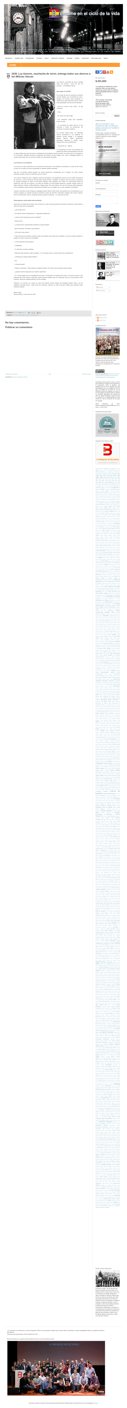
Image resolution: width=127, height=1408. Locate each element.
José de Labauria (113, 858)
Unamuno (98, 1183)
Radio (110, 1096)
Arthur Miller (98, 561)
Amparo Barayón (116, 518)
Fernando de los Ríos (110, 742)
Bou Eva (100, 603)
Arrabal (104, 559)
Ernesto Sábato (112, 722)
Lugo (105, 951)
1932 (100, 475)
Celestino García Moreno (101, 645)
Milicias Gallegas (99, 1037)
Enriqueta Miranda (115, 718)
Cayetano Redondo (108, 643)
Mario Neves (98, 1009)
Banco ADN (107, 572)
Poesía (117, 1084)
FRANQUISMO (30, 58)
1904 (107, 470)
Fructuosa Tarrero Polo (104, 765)
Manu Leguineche (110, 965)
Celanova (118, 643)
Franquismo (99, 763)
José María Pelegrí (115, 876)
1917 (110, 472)
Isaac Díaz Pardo (113, 819)
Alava (118, 496)
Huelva (97, 809)
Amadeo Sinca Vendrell (109, 514)
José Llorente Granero (107, 867)
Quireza (106, 1096)
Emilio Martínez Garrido (115, 711)
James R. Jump (116, 828)
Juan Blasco (112, 896)
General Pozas (101, 777)
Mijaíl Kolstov (108, 1035)
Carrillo (109, 634)
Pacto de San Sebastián (108, 1061)
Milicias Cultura (116, 1035)
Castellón (112, 639)
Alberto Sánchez (101, 499)
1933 (104, 475)
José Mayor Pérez (102, 879)
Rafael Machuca (107, 1101)
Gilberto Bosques (104, 783)
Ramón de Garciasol (107, 1106)
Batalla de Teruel (104, 581)
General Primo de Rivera (110, 777)
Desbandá (117, 680)
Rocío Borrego (110, 1135)
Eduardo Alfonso (111, 694)
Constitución (98, 668)
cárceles (105, 616)
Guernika (105, 791)
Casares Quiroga (112, 636)
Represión (102, 1122)
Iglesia (97, 812)
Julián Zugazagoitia (112, 922)
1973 (106, 484)
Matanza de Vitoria (105, 1016)
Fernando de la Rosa (100, 742)
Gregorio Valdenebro (115, 789)
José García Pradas (103, 864)
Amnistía (103, 518)
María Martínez (105, 999)
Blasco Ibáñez (104, 593)
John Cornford (108, 845)
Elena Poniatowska (108, 704)
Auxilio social (98, 569)
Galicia (117, 770)
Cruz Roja (106, 675)
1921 (119, 472)
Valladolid (103, 1186)
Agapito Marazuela (113, 492)
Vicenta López (106, 1190)
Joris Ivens (105, 848)
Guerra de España (19, 315)
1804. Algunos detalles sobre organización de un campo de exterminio (112, 255)
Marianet (113, 1006)
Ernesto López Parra (104, 722)
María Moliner (113, 999)
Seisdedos (102, 1154)
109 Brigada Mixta (99, 468)
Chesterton (113, 650)
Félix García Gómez (108, 735)
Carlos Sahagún (105, 620)
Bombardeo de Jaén (101, 598)
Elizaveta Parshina (116, 706)
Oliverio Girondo (113, 1054)
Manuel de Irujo (116, 970)
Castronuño (112, 641)
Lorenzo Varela (109, 948)
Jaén (119, 824)
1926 (107, 473)
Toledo (114, 1174)
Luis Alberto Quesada (112, 951)
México (118, 1028)
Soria (97, 1161)
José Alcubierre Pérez (112, 850)
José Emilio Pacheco (103, 860)
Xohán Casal (98, 1205)
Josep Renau (109, 893)
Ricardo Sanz (107, 1132)
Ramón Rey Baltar (100, 1113)
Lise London (117, 944)
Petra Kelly (105, 1078)
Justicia (114, 923)
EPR (97, 722)
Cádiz (97, 608)
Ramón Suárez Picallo (107, 1115)
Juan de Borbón (104, 899)
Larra (114, 930)
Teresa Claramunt (106, 1169)
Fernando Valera (116, 744)
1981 (102, 485)
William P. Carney (111, 1204)
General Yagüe (108, 780)
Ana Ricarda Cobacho (101, 523)
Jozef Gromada (113, 894)
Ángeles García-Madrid (114, 537)
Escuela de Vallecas (105, 723)
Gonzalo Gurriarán (112, 785)
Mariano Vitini (104, 1008)
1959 (115, 480)
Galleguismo (99, 772)
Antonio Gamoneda (100, 547)
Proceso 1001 (111, 1091)
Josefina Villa (113, 891)
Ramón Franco (116, 1106)
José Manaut (113, 872)
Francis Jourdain (102, 751)
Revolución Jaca (100, 1128)
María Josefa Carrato (111, 996)
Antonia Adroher (108, 542)
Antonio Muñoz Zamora (111, 550)
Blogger (96, 1403)
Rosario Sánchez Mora (101, 1144)
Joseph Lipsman (116, 893)
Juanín (109, 915)
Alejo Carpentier (116, 502)
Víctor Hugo (104, 1197)
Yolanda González (112, 1205)
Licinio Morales (99, 944)
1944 (118, 477)
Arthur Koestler (109, 559)
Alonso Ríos (117, 511)
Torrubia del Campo (115, 1178)
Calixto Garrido (102, 608)
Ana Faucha (105, 520)
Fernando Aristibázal (115, 740)
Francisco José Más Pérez (104, 758)
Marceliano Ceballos (107, 982)
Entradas (100, 287)
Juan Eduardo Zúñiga (105, 901)
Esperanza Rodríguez (115, 723)
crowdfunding (116, 674)
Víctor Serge (100, 1198)
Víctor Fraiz (98, 1197)
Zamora (118, 1205)
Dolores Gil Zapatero (104, 689)
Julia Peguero (107, 918)
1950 (112, 479)
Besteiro (108, 590)
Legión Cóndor (104, 932)
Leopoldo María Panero (110, 937)
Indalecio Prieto (110, 817)
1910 (119, 470)
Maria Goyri (102, 994)
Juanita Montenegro (115, 915)
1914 (105, 472)
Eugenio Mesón (107, 725)
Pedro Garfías (109, 1070)
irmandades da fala (101, 819)
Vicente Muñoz (116, 1193)
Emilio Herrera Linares (103, 711)
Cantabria (102, 614)
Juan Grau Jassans (108, 906)
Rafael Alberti (105, 1098)
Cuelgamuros (99, 677)
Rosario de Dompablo (114, 1142)
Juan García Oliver (108, 903)
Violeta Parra (114, 1200)
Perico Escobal (99, 1078)
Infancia (118, 818)
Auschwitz (117, 567)
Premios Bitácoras (116, 1087)
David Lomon (109, 679)
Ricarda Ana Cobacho (106, 1130)
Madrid (33, 315)
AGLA (118, 492)
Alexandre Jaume (109, 504)
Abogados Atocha (115, 489)
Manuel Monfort (103, 975)
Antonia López (107, 544)
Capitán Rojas (116, 614)
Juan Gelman (116, 903)
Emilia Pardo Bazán (104, 710)
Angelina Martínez (108, 538)
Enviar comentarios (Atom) (20, 377)
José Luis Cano (101, 869)
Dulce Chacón (116, 692)
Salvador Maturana (115, 1147)
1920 (116, 472)
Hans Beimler (114, 797)
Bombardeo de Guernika (113, 596)
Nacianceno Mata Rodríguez (113, 1042)
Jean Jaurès (98, 831)
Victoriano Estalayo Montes (102, 1200)
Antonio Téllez (99, 555)
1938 (97, 477)
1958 (112, 480)
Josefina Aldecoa (116, 887)
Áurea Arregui (112, 564)
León (118, 932)
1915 (108, 472)
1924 (102, 473)
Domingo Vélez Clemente (101, 691)
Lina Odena (105, 944)
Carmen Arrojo (116, 622)
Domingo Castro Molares (114, 689)
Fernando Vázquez (100, 746)
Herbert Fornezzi (106, 800)
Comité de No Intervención (106, 660)
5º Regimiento (115, 487)
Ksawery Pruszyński (113, 925)
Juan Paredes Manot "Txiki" (106, 910)
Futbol (97, 766)
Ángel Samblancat (104, 533)
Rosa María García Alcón (102, 1142)
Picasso (104, 1080)
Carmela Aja (101, 622)
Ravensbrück (108, 1118)
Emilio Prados (100, 713)
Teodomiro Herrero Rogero (105, 1168)
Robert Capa (103, 1133)
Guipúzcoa (102, 795)
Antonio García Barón (110, 547)
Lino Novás (111, 944)
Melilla (109, 1025)
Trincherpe (105, 1180)
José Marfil (117, 874)
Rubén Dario (111, 1144)
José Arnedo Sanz (107, 853)
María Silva (107, 1003)
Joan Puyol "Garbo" (104, 838)
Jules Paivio (101, 918)
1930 (118, 473)
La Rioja (107, 928)
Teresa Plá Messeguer (108, 1171)
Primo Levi (105, 1091)
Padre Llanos (117, 1061)
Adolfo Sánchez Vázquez (102, 492)
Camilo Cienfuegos (116, 608)
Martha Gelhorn (113, 1009)
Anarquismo (116, 523)
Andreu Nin (105, 528)
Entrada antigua (86, 374)
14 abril (106, 468)
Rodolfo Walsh (99, 1137)
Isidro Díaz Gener (105, 823)
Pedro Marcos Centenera (104, 1071)
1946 (100, 479)
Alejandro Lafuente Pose (105, 502)
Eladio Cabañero (116, 701)
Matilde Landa (105, 1020)
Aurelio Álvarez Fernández (102, 566)
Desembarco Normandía (101, 682)
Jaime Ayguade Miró (100, 826)
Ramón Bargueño (99, 1106)
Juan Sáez (112, 913)
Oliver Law (106, 1054)
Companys (117, 660)
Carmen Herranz (103, 629)
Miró (114, 1037)
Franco (110, 761)
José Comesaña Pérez (104, 858)
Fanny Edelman (110, 730)
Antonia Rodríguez (115, 544)
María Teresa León (101, 1004)
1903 (105, 470)
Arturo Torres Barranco (114, 562)
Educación (104, 699)
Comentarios (101, 290)
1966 (110, 482)
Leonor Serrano (116, 934)
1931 (97, 475)
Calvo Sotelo (108, 608)
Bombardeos (108, 602)
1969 (118, 482)
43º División (107, 487)
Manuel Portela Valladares (114, 977)
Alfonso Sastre (99, 508)
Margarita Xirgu (113, 987)
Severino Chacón (109, 1154)
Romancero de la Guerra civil (107, 1139)
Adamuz (107, 491)
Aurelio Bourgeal (112, 566)
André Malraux (116, 526)
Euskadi (118, 727)
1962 (99, 482)
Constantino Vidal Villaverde (113, 667)
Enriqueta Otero (99, 720)
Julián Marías (116, 920)
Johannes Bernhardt (100, 845)
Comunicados (105, 662)
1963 (102, 482)
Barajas (112, 572)
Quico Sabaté (116, 1094)
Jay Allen (118, 829)
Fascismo (117, 730)
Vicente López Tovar (106, 1193)
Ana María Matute (100, 521)
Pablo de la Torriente (102, 1059)
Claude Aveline (99, 655)
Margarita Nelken (111, 986)
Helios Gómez (110, 798)
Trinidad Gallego (111, 1180)
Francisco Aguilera (103, 752)
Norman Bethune (111, 1051)
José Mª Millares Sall (112, 870)
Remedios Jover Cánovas (111, 1120)
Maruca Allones (102, 1013)
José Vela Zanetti (104, 886)
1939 (101, 477)
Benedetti (106, 586)
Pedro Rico (107, 1073)
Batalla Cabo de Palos (109, 576)
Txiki (106, 1181)
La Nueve (115, 927)
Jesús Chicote (114, 833)
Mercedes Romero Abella (109, 1028)
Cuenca (105, 677)
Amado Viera (102, 516)
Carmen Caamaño (100, 624)
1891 (99, 470)
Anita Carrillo (117, 538)
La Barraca (103, 927)
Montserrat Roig (99, 1040)
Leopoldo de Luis (100, 937)
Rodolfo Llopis (116, 1135)
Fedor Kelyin (110, 734)
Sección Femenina (106, 1152)
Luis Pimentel (114, 956)
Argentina (100, 557)
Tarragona (117, 1164)
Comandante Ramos (109, 658)
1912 (100, 472)
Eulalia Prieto (98, 727)
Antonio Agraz (99, 545)
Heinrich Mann (102, 798)
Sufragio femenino (106, 1164)
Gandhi (103, 772)
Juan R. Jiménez (100, 912)
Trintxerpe (118, 1180)
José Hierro (98, 867)
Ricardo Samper (99, 1132)
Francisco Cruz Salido (115, 754)
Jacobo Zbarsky (113, 824)
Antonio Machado (100, 550)
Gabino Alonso (103, 317)
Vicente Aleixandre (115, 1190)
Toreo (108, 1178)
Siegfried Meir (103, 1156)
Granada (113, 787)
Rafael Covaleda (105, 1099)
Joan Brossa (107, 836)
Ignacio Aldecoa (105, 812)
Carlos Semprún (113, 620)
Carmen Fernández (106, 627)
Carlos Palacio (116, 619)
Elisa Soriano (98, 706)
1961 (97, 482)
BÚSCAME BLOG (96, 58)
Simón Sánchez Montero (114, 1156)
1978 (97, 485)
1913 (102, 472)
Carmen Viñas (116, 632)
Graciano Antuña (107, 787)
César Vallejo (106, 648)
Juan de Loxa (112, 899)
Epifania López (116, 720)
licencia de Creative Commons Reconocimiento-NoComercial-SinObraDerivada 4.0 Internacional (107, 375)
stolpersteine (99, 1162)
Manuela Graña (99, 982)
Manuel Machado (112, 974)
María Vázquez (112, 1004)
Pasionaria (109, 1064)
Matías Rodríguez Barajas (114, 1018)
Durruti (97, 694)
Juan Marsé (114, 908)
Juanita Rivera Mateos (101, 916)
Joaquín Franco (104, 841)
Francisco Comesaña (105, 754)
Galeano (112, 770)
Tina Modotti (109, 1174)
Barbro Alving (117, 572)
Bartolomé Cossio (111, 574)
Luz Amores (28, 315)
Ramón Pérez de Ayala (114, 1111)
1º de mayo (115, 485)
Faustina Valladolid (100, 732)
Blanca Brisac (105, 591)
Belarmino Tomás (99, 586)
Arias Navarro (106, 557)
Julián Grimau (109, 920)
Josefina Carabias (101, 889)
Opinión (98, 1056)
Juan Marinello (106, 908)
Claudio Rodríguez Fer (109, 655)
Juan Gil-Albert (106, 904)
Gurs (111, 795)
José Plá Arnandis (113, 882)
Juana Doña (105, 915)
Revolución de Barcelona (102, 1127)
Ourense (108, 1058)
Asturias (106, 564)
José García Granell (109, 862)
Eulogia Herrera (105, 727)
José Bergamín (107, 855)
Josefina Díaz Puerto (111, 889)
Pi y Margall (98, 1080)
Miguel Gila (98, 1032)
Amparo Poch (99, 520)
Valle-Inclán (110, 1186)
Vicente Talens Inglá (109, 1195)
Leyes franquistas (110, 940)
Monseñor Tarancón (115, 1039)
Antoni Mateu (101, 542)
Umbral (118, 1181)
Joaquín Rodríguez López (105, 843)
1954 (100, 480)
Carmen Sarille (102, 632)
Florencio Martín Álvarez (101, 747)
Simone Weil (99, 1157)
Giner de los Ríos (112, 783)
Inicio (49, 374)
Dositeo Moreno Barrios (101, 692)
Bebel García (117, 584)
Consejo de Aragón (115, 665)
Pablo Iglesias (112, 1059)
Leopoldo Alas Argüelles (114, 935)
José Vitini (117, 886)
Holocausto (99, 807)
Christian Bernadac (111, 651)
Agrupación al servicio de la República (104, 494)
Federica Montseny (110, 732)
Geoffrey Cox (116, 780)
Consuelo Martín (106, 668)
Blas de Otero (113, 591)
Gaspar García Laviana (115, 772)
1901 (102, 470)
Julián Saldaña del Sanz (101, 922)
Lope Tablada (107, 946)
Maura (104, 1021)
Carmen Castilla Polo (108, 624)
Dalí (96, 679)
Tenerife (114, 1166)
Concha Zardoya (107, 665)
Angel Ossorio (106, 532)
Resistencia (103, 1123)
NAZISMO (69, 58)
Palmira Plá (103, 1063)
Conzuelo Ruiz (99, 670)
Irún (107, 819)
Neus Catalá (113, 1046)
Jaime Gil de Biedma (111, 826)
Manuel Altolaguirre (104, 967)
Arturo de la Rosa (113, 561)
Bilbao (112, 590)
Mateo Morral (114, 1016)
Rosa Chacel (116, 1140)
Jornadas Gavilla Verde (114, 848)
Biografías (98, 591)
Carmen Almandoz (109, 622)
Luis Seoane (99, 960)
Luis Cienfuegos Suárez (106, 953)
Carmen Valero (109, 632)
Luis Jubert (115, 955)
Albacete (97, 497)
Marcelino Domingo (110, 984)
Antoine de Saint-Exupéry (102, 540)
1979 (99, 485)
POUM (103, 1087)
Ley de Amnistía (112, 939)
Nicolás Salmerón (110, 1049)
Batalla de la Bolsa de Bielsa (108, 579)
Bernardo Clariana (107, 588)
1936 (114, 475)
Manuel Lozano (103, 974)
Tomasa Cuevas (99, 1178)
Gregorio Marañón (105, 789)
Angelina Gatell (100, 538)
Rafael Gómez (99, 1101)
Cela (114, 643)
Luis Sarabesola (116, 958)
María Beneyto (107, 989)
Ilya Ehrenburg (112, 816)
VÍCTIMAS (39, 58)
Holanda (118, 805)
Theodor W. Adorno (111, 1173)
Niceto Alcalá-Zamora (111, 1047)
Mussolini (105, 1042)
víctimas (117, 1195)
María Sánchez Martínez (114, 1001)
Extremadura (102, 729)
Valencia (98, 1185)
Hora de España (107, 807)
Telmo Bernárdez (99, 1166)
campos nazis (110, 612)
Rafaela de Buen (116, 1103)
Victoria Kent (107, 1199)
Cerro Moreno (103, 646)
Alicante (115, 509)
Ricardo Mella (116, 1130)
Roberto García (102, 1135)
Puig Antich (110, 1092)
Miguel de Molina (116, 1030)
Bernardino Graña (99, 588)
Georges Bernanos (100, 782)
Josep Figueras (102, 893)
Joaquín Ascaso (99, 840)
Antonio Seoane (116, 554)
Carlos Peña (98, 620)
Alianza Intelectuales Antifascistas (104, 509)
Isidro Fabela (114, 823)
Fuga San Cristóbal (115, 765)
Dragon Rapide (109, 692)
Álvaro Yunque (105, 513)
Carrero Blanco (103, 634)
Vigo (109, 1200)
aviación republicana (115, 569)
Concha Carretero (99, 663)
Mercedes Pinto (99, 1028)
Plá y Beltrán (109, 1084)
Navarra (106, 1044)
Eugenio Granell (99, 725)
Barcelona (98, 574)
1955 (103, 480)
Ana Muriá (107, 521)
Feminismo (113, 739)
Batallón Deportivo (100, 584)
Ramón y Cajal (99, 1116)
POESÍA (77, 58)
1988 (110, 485)
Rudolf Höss (101, 1145)
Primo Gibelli (98, 1091)
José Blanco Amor (115, 855)
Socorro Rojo (108, 1157)
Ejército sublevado (113, 699)
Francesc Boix (111, 749)
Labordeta (112, 928)
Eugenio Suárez (116, 725)
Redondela (102, 1120)
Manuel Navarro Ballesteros (114, 975)
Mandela (114, 963)
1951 (115, 479)
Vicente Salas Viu (100, 1195)
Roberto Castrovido (111, 1133)
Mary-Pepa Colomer (115, 1015)
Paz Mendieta (109, 1068)
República (109, 1122)
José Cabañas (107, 857)
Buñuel (97, 607)
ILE (102, 816)
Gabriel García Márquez (109, 768)
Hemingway (116, 799)
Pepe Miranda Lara (108, 1076)
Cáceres (118, 607)
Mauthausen (116, 1022)
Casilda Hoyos (116, 638)
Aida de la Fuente (113, 496)
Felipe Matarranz (99, 735)
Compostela (98, 662)
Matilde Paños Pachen (115, 1020)
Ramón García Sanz (100, 1108)
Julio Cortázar (108, 923)
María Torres (102, 320)
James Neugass (108, 828)
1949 (109, 479)
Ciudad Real (106, 653)
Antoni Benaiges (111, 540)
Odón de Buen (112, 1052)
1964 (105, 482)
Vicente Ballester (99, 1192)
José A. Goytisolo (101, 850)
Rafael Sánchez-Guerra (105, 1103)
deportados (99, 680)
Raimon (97, 1104)
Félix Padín (101, 739)
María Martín (98, 999)
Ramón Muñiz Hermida (103, 1111)
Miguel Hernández (108, 1032)
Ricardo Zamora (116, 1132)
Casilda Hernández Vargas (106, 638)
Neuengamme (107, 1046)
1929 (116, 473)
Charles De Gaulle (103, 650)
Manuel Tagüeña (112, 979)
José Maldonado (105, 872)
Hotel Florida (116, 807)
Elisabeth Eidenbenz (106, 706)
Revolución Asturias (102, 1125)
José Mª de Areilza (103, 870)
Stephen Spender (115, 1161)
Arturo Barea (104, 561)
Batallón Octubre (109, 584)
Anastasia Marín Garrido (101, 525)
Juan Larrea (99, 908)
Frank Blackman (116, 761)
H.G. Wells (108, 797)
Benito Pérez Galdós (114, 586)
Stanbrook (108, 1161)
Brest (104, 603)
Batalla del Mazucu (106, 583)
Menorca (97, 1027)
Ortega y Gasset (115, 1056)
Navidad (111, 1044)
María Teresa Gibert (115, 1003)
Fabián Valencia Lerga (114, 729)
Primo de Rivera (116, 1089)
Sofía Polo (98, 1159)
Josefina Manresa (104, 891)
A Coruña (101, 489)
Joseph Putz (98, 894)
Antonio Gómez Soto (106, 549)
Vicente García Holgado (110, 1192)
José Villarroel (111, 886)
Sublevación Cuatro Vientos (109, 1162)
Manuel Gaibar (109, 972)
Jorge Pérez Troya (116, 846)
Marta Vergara (105, 1009)
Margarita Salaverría (104, 987)
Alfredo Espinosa (116, 508)
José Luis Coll (108, 869)
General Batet (106, 773)
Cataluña (117, 641)
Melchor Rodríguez (103, 1025)
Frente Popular (108, 763)
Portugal (118, 1085)
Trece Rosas (99, 1180)
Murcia (100, 1042)
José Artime (114, 853)
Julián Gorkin (103, 920)
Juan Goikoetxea (113, 904)
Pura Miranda (117, 1092)
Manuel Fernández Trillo (101, 972)
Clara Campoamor (115, 653)
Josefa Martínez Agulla (100, 887)
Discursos (116, 686)
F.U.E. (107, 729)
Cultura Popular (111, 677)
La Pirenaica (102, 928)
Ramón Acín (117, 1104)
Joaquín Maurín (112, 841)
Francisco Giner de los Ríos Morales (104, 756)
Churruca (118, 651)
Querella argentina (108, 1094)
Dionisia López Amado (114, 684)
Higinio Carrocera (116, 804)
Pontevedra (108, 1086)
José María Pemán (100, 877)
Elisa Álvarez (117, 704)
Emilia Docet (114, 708)
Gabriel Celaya (100, 768)
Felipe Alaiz (117, 734)
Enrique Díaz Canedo (111, 716)
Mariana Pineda (106, 1006)
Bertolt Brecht (102, 590)
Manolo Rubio (103, 965)
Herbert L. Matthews (115, 800)
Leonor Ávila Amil (107, 934)
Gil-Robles (98, 783)
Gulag (107, 795)
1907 (113, 470)
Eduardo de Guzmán (109, 696)
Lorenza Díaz (117, 946)
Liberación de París (108, 943)
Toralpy (105, 1178)
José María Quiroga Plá (111, 877)
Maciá (118, 960)
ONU (118, 1054)
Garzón (107, 772)
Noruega (118, 1051)
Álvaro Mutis (98, 513)
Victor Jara (110, 1197)
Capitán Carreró (109, 614)
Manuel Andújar (112, 967)
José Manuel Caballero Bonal (107, 874)
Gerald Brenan (107, 782)
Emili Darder (107, 708)
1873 (113, 468)
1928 (113, 473)
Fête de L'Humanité (108, 746)
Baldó (103, 572)
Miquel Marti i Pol (108, 1037)
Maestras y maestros (107, 962)
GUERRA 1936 (19, 58)
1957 (109, 480)
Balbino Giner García (111, 571)
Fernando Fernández (106, 744)
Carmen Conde (103, 626)
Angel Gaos (98, 530)
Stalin (104, 1161)
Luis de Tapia (114, 953)
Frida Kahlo (114, 763)
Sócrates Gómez (116, 1157)
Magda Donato (116, 962)
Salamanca (107, 1145)
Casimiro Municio (100, 639)
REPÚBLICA (8, 58)
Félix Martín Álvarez (109, 737)
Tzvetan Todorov (112, 1181)
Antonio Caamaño (116, 545)
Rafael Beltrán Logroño (115, 1097)
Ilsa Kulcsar (105, 816)
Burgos (101, 607)
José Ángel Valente (112, 852)
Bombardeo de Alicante (114, 593)
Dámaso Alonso (101, 679)
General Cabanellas (115, 773)
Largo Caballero (108, 930)
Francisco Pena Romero (105, 759)
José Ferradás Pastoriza (114, 860)
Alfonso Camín (116, 504)
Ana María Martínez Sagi (114, 520)
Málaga (97, 963)
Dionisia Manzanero (100, 686)
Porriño (113, 1085)
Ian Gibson (114, 810)
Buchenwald (108, 605)
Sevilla (97, 1156)
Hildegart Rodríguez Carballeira (104, 805)
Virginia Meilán (109, 1202)
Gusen (114, 795)
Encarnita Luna (103, 716)
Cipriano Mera (99, 653)
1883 (119, 468)
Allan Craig (102, 511)
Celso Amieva (110, 645)
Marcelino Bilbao (116, 982)
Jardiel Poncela (99, 829)
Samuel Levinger (99, 1149)
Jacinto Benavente (105, 824)
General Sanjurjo (100, 780)
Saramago (98, 1151)
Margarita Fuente (102, 986)
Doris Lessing (110, 691)
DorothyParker (117, 691)
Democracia (116, 679)
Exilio (97, 729)
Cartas (114, 634)
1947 (103, 479)
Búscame (106, 607)
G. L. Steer (101, 766)
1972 (103, 484)
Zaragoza (98, 1207)
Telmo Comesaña (108, 1166)
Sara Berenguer (116, 1149)
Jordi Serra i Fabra (100, 846)
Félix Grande (102, 737)
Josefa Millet (108, 887)
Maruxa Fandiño (105, 1015)
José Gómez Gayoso (104, 865)
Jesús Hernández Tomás (109, 835)
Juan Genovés (99, 904)
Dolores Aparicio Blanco (101, 687)
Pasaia (114, 1063)
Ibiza (119, 810)
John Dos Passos (116, 845)
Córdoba (113, 670)
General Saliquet (116, 778)
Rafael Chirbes (99, 1099)
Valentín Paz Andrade (106, 1185)
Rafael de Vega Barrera (115, 1099)
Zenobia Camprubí (105, 1207)
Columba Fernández (100, 658)
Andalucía (101, 526)
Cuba (111, 675)
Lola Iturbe (101, 946)
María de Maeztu (104, 991)
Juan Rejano (104, 913)
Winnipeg (117, 1204)
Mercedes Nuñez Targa (114, 1027)
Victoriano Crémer (115, 1198)
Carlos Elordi (102, 617)
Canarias (98, 614)
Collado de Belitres (110, 656)
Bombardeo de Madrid (102, 600)
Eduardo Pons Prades (109, 698)
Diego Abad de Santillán (111, 682)
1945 (97, 479)
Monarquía (106, 1039)
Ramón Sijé (98, 1115)
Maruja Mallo (109, 1013)
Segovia (97, 1154)
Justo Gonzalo (103, 925)
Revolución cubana (115, 1125)
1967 (113, 482)
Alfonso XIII (107, 508)
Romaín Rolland (107, 1137)
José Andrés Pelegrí (103, 852)
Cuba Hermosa (116, 675)
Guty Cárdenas (102, 797)
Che (110, 650)
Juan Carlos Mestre (112, 898)
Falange (102, 730)
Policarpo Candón (100, 1085)
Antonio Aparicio (107, 545)
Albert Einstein (103, 497)
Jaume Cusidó (106, 829)
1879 (116, 468)
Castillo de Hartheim (103, 641)
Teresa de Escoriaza (115, 1169)
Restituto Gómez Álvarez (113, 1123)
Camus (118, 612)
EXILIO (47, 58)
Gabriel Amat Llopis (115, 766)
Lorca (111, 946)
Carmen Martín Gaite (110, 631)
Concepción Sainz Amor (114, 662)
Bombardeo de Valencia (114, 600)
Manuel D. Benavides (106, 970)
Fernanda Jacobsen (104, 740)
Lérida (118, 937)
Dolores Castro (112, 687)
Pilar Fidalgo (117, 1080)
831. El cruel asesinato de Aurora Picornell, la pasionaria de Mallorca (112, 265)
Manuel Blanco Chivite (105, 968)
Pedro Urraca (103, 1075)
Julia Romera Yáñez (115, 918)
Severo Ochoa (116, 1154)
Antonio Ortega (101, 552)
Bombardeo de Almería (101, 595)
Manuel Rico (98, 979)
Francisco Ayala (111, 752)
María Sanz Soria (100, 1003)
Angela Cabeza (112, 533)
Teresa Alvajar (99, 1169)
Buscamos (112, 607)
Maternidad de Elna (103, 1018)
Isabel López (112, 821)
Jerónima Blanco (111, 831)
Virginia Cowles (101, 1202)
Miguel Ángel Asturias (101, 1030)
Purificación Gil (99, 1094)
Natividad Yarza (99, 1044)
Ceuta (112, 648)
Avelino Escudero (105, 569)
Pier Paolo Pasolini (110, 1080)
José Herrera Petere (115, 865)
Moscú (113, 1040)
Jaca (100, 824)
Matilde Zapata (99, 1021)
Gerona (118, 782)
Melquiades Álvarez (115, 1025)
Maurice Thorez (109, 1021)
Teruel (114, 1171)
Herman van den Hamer (101, 802)
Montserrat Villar (107, 1040)
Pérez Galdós (117, 1076)
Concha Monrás (99, 665)
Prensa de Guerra (106, 1089)
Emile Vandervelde (100, 708)
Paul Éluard (113, 1066)
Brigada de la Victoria (110, 603)
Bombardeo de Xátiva (100, 602)
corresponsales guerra (108, 672)
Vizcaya (115, 1202)
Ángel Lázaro (114, 530)
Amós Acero (109, 518)
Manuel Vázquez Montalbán (113, 980)
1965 (107, 482)
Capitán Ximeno (99, 615)
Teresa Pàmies (99, 1171)
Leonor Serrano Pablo (101, 935)
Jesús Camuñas (106, 833)
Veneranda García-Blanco (111, 1188)
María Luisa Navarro (115, 998)
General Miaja (99, 775)
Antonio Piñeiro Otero (110, 552)
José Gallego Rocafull (100, 862)
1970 (97, 484)
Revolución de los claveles (114, 1127)
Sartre (101, 1151)
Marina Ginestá (116, 1008)
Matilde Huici (98, 1020)
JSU (119, 894)
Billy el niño (117, 590)
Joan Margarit (114, 836)
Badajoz (104, 571)
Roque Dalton (109, 1140)
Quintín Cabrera (99, 1096)
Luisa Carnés (106, 960)
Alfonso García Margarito (102, 506)
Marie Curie (109, 1008)
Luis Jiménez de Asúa (108, 955)
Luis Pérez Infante (104, 956)
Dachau (118, 677)
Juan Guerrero (116, 906)
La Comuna (109, 927)
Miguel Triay (113, 1033)
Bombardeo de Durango (101, 596)
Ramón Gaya (108, 1108)
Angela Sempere (104, 537)
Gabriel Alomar (107, 766)
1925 (104, 473)
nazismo (117, 1044)
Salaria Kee (112, 1145)
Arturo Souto (105, 562)
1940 (105, 477)
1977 (118, 484)
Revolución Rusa (110, 1128)
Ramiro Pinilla (110, 1104)
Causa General (99, 643)
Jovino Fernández (106, 894)
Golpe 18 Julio (103, 785)
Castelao (107, 639)
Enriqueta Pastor (108, 720)
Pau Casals (108, 1066)
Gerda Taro (113, 782)
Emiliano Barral (112, 710)
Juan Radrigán (109, 911)
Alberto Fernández (112, 497)
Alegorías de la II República (108, 501)
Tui (103, 1181)
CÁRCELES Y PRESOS (57, 58)
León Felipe (99, 934)
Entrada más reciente (11, 374)
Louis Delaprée (102, 950)
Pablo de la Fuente (115, 1058)
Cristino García (108, 674)
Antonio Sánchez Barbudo (105, 554)
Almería (112, 511)
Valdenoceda (117, 1183)
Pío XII (104, 1084)
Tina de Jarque (102, 1174)
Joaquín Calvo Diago (109, 840)
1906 (110, 470)
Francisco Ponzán (103, 761)
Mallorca (109, 963)
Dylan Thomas (103, 694)
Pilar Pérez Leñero (115, 1081)
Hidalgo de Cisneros (105, 804)
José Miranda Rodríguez (101, 881)
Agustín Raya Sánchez (103, 496)
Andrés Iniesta (99, 528)
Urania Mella (104, 1183)
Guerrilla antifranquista (109, 793)
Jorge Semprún (99, 848)
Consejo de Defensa (101, 667)
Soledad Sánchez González (106, 1159)
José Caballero (99, 857)
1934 (107, 475)
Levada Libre (103, 939)
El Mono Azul (106, 701)
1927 (110, 473)
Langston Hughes (100, 930)
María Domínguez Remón (106, 992)
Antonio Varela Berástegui (108, 555)
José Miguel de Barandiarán (113, 879)
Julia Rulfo (98, 920)
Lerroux (97, 939)
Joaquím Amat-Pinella (115, 838)
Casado (106, 636)
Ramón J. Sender (105, 1110)
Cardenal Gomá (113, 615)
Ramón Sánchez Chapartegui (113, 1113)
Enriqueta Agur (106, 718)
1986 (108, 485)
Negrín (97, 1046)
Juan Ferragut (114, 901)
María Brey (114, 989)
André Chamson (108, 526)
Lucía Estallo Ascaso (112, 950)
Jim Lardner (101, 836)
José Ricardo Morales (106, 884)
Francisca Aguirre (110, 751)
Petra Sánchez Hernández (114, 1078)
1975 (112, 484)
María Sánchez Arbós (103, 1001)
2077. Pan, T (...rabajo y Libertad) (110, 274)
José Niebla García (103, 882)
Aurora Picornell (111, 567)
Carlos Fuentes (109, 617)
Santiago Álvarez (108, 1149)
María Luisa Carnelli (105, 998)
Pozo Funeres (108, 1087)
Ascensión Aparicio (100, 564)
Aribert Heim (113, 557)
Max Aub (98, 1023)
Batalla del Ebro (112, 581)
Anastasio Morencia (111, 525)
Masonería (98, 1016)
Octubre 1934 (105, 1052)
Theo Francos (103, 1173)
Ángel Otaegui (113, 532)
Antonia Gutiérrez (100, 544)
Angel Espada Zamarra (114, 528)
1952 (118, 479)
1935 (110, 475)
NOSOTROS (85, 58)
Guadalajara (98, 791)
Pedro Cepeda (116, 1068)
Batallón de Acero (116, 583)
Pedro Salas (113, 1073)
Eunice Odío (112, 727)
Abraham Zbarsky (100, 491)
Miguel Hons (117, 1032)
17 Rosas (110, 468)
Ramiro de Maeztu (103, 1104)
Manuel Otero (99, 977)
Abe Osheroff (108, 489)
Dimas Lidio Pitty (104, 684)
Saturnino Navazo (107, 1151)
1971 (100, 484)
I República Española (106, 811)
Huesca (102, 809)
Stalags (100, 1161)
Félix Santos (107, 739)
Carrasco (97, 634)
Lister (97, 946)
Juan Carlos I (103, 898)
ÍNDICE (106, 58)
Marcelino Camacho (101, 984)
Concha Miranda (116, 663)
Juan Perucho (117, 910)
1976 (115, 484)
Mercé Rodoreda (103, 1027)
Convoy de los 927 (115, 668)
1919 (113, 472)
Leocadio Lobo (113, 932)
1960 (118, 480)
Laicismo (118, 928)
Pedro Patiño (114, 1071)
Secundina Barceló (115, 1152)
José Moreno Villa (112, 881)
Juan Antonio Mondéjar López (102, 896)
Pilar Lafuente (108, 1081)
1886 (97, 470)
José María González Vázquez (103, 876)
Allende (107, 511)
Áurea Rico (117, 564)
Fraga (106, 749)
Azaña (100, 571)
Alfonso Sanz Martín (114, 506)
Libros (117, 943)
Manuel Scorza (104, 979)
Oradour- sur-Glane (105, 1056)
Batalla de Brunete (106, 578)
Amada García (112, 513)
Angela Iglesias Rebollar (106, 535)
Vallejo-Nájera (117, 1186)
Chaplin (97, 650)
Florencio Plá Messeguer (114, 747)
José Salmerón (114, 884)
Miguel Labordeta (99, 1033)
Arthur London (116, 559)
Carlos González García (107, 619)
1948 (106, 479)
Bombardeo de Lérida (114, 598)
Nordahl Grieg (104, 1051)
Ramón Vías (117, 1115)
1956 (106, 480)
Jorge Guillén (108, 846)
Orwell (97, 1058)
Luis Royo (110, 958)
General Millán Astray (109, 775)
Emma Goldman (109, 713)
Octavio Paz (99, 1052)
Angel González (106, 530)
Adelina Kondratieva (115, 491)
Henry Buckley (99, 800)
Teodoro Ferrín (116, 1168)
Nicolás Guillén (102, 1049)
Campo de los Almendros (104, 610)
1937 (13, 315)
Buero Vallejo (116, 605)
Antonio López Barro (115, 549)
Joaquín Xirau (116, 843)
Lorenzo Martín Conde (101, 948)
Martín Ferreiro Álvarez (109, 1011)
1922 (97, 473)
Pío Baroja (98, 1084)
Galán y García (104, 770)
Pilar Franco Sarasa (100, 1081)
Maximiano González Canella (108, 1023)
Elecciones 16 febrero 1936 (103, 703)
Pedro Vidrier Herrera (111, 1075)
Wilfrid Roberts (103, 1204)
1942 (112, 477)
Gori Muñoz (100, 787)
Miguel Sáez (107, 1033)
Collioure (118, 656)
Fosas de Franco (100, 749)
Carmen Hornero (112, 629)
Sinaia (103, 1157)
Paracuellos (109, 1063)
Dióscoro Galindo (109, 686)
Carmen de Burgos (111, 626)
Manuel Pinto (105, 977)
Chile (105, 651)
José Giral (111, 864)
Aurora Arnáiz (104, 567)
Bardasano (104, 574)
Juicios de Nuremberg (112, 916)
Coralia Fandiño (106, 670)
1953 (97, 480)
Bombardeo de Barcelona (113, 595)
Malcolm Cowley (103, 963)
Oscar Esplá (102, 1058)
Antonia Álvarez (116, 542)
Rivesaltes (98, 1133)
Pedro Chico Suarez (100, 1069)
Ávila (97, 571)
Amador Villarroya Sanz (111, 516)
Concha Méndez (108, 663)
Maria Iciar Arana (110, 994)
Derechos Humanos (108, 680)
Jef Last (104, 831)
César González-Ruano (111, 646)
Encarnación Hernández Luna (106, 715)
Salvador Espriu (107, 1147)
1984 (105, 485)
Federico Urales (102, 734)
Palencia (98, 1063)
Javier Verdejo (112, 829)
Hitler (114, 805)
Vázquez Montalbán (100, 1188)
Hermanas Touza (110, 802)
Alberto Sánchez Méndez (111, 499)
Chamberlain (117, 648)
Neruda (102, 1046)
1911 (97, 472)
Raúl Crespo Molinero (110, 1116)
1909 (116, 470)
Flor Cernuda (117, 746)
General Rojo (108, 778)
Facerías (97, 730)
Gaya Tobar (98, 773)
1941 (108, 477)
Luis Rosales (104, 958)
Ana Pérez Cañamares (115, 521)
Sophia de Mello (116, 1159)
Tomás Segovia (103, 1176)
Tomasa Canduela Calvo (114, 1176)
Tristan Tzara (99, 1181)
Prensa (37, 315)
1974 (109, 484)
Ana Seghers (110, 523)
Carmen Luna (102, 631)
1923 (99, 473)
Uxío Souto (110, 1183)
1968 (116, 482)
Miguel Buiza (109, 1030)
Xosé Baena (104, 1205)
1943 (115, 477)
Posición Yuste (99, 1087)
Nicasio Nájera (101, 1047)
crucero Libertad (100, 675)
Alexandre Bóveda (100, 504)
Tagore (113, 1164)
